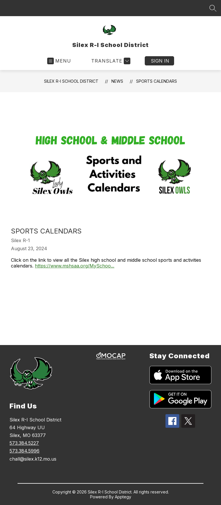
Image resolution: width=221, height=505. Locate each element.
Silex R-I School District (71, 81)
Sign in (160, 61)
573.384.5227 (24, 443)
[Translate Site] (110, 61)
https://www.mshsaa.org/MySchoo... (74, 266)
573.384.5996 (24, 451)
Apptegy (123, 496)
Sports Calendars (156, 81)
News (117, 81)
